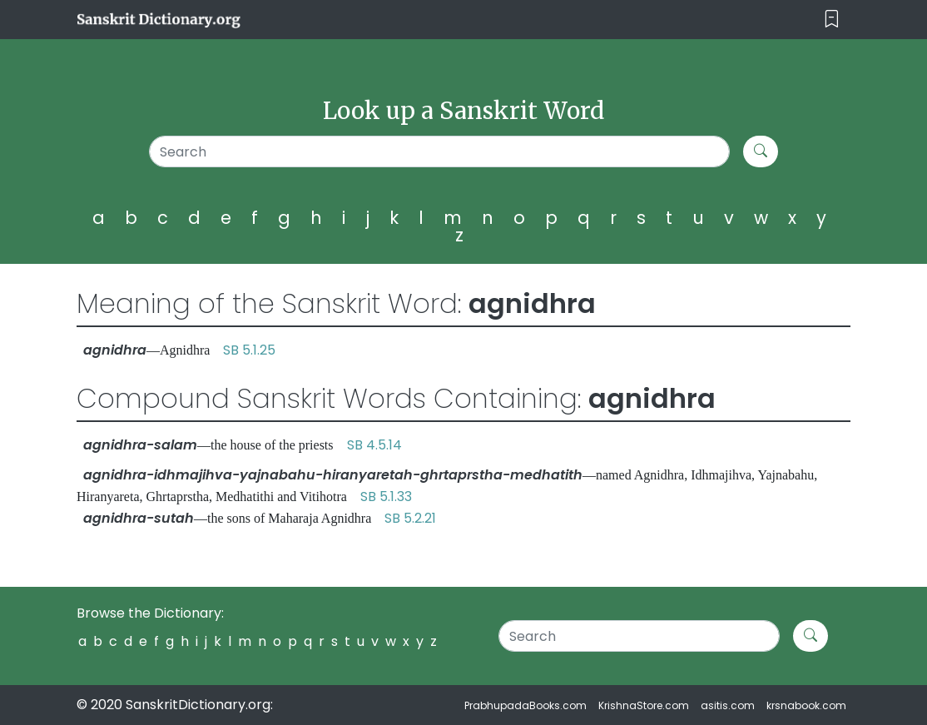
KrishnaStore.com (643, 705)
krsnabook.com (806, 705)
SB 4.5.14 (374, 444)
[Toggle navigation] (831, 19)
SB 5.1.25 (249, 350)
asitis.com (728, 705)
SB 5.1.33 (386, 496)
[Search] (439, 151)
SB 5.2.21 (410, 518)
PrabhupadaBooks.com (525, 705)
